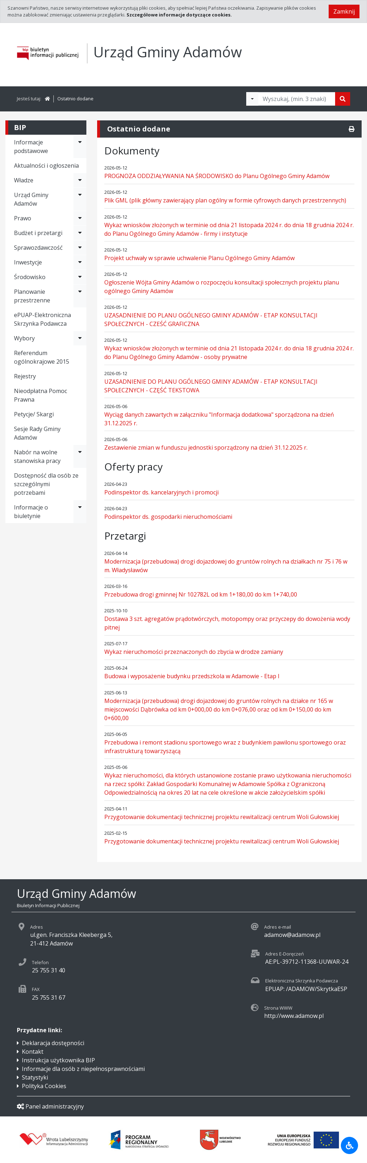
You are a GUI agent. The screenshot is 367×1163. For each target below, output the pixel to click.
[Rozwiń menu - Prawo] (79, 218)
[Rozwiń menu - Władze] (79, 180)
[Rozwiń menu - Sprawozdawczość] (79, 247)
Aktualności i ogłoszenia (46, 165)
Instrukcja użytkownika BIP (58, 1060)
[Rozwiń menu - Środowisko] (79, 277)
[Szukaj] (342, 99)
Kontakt (32, 1052)
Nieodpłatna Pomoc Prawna (40, 395)
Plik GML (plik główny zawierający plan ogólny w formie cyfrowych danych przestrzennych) (225, 200)
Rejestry (25, 376)
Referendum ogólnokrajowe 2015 (41, 357)
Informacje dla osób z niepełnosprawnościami (83, 1069)
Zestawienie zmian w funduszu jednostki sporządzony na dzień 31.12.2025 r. (206, 447)
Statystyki (35, 1077)
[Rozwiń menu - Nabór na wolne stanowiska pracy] (79, 456)
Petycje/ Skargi (34, 414)
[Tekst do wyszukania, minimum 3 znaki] (296, 99)
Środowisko (30, 277)
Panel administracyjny (50, 1106)
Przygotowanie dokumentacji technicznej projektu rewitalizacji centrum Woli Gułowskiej (221, 817)
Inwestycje (28, 262)
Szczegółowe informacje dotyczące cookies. (179, 14)
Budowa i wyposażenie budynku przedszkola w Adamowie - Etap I (192, 676)
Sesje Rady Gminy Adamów (37, 433)
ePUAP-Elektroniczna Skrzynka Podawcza (42, 319)
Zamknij (344, 11)
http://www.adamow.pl (294, 1016)
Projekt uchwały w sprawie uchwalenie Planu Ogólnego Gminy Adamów (199, 258)
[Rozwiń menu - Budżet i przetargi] (79, 233)
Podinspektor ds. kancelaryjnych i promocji (161, 492)
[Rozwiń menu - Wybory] (79, 338)
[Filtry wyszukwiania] (252, 99)
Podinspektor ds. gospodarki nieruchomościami (168, 517)
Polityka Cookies (44, 1086)
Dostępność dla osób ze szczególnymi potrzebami (46, 484)
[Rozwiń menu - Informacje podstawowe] (79, 146)
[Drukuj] (351, 129)
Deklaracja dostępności (53, 1043)
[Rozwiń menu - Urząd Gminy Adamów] (79, 199)
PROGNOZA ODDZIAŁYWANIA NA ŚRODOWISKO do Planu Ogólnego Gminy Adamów (216, 176)
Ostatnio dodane (75, 98)
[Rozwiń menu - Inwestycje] (79, 262)
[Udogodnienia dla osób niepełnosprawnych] (349, 1145)
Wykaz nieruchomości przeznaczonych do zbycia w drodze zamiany (193, 652)
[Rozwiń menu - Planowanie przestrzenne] (79, 295)
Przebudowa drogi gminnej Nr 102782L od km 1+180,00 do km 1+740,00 (200, 594)
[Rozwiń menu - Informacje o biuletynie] (79, 511)
